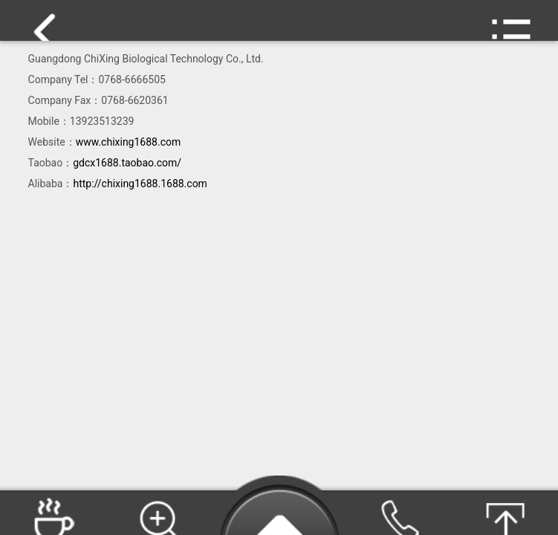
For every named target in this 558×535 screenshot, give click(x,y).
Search (158, 514)
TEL (398, 514)
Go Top (504, 514)
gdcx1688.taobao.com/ (127, 163)
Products (53, 514)
